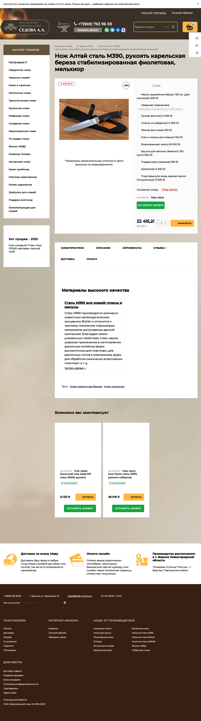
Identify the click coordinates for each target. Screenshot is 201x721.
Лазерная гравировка (153, 105)
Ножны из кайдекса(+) (158, 123)
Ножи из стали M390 (109, 46)
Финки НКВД (139, 646)
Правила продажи (13, 675)
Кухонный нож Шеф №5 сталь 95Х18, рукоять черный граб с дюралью (75, 477)
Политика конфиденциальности (21, 684)
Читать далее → (75, 368)
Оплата (7, 628)
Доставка (8, 633)
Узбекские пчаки (141, 650)
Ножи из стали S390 (142, 633)
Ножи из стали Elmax (143, 637)
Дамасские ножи (103, 650)
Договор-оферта (12, 671)
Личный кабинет (57, 633)
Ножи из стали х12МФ (143, 641)
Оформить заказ (57, 637)
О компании (10, 641)
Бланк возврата (11, 679)
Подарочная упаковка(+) (157, 161)
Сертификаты (10, 688)
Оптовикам (9, 650)
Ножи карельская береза (86, 386)
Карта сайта (9, 692)
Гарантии (8, 646)
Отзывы (7, 637)
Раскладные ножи (103, 637)
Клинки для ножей (104, 646)
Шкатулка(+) (151, 169)
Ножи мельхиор (114, 386)
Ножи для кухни (102, 633)
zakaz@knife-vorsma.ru (80, 596)
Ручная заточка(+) (154, 115)
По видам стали (84, 46)
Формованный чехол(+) (158, 144)
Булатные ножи (140, 628)
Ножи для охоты (102, 628)
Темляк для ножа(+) (154, 130)
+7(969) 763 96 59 (95, 24)
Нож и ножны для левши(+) (160, 137)
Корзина (53, 628)
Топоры (98, 641)
